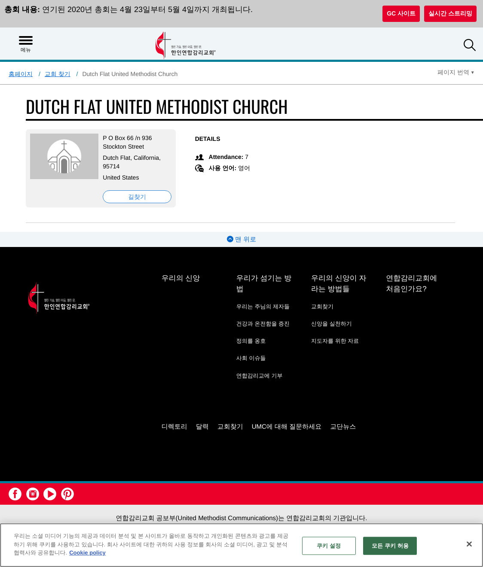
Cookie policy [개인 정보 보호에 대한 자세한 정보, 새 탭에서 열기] (87, 552)
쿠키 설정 (329, 546)
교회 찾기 (57, 73)
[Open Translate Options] (455, 72)
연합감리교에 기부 (259, 375)
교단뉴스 (343, 426)
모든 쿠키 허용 (390, 546)
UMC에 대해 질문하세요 (287, 426)
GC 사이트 (401, 13)
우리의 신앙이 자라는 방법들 (338, 283)
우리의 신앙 (181, 278)
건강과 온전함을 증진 (263, 323)
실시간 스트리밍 (450, 13)
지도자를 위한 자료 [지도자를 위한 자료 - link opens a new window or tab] (335, 341)
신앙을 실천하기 (331, 323)
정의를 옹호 (251, 341)
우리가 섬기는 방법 (263, 283)
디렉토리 (174, 426)
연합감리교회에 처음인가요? (411, 283)
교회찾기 (322, 306)
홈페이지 (21, 73)
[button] (470, 46)
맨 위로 (241, 239)
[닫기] (469, 544)
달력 (202, 426)
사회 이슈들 (251, 358)
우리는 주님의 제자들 (263, 306)
